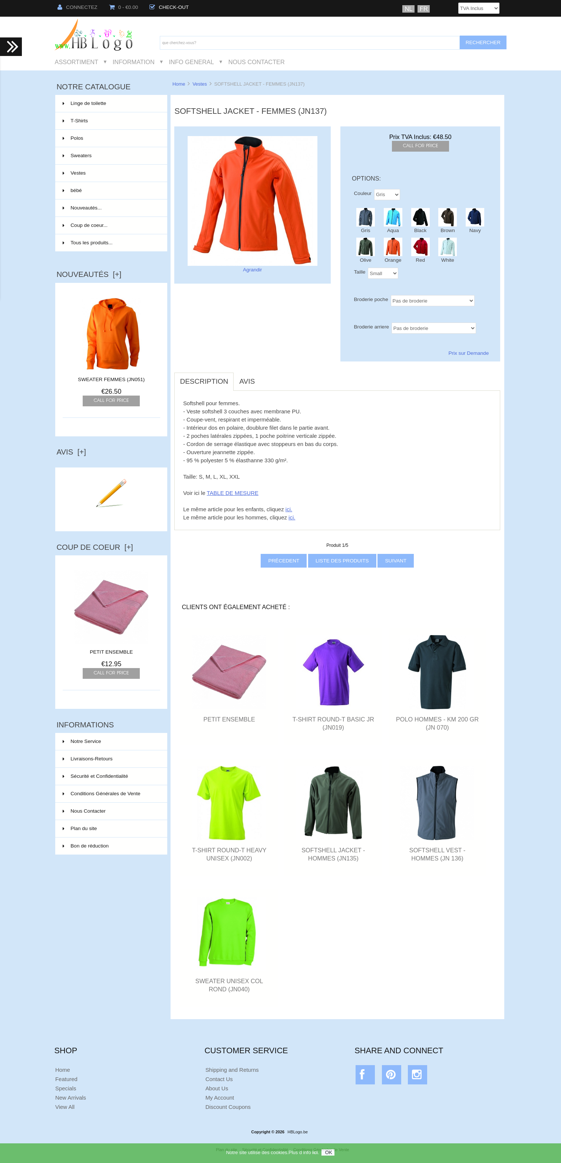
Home (178, 84)
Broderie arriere (371, 327)
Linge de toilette (110, 103)
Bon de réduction (86, 846)
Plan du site (80, 828)
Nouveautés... (82, 208)
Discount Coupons (228, 1107)
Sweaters (110, 156)
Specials (65, 1088)
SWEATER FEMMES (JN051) (111, 379)
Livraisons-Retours (87, 758)
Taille (360, 272)
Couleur (363, 193)
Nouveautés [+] (88, 274)
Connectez (77, 7)
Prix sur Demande (468, 353)
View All (65, 1107)
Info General (191, 62)
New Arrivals (70, 1097)
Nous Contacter (256, 62)
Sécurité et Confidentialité (95, 776)
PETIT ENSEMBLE (111, 649)
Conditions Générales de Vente (101, 793)
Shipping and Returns (232, 1070)
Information (134, 62)
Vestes (199, 84)
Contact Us (219, 1079)
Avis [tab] (247, 381)
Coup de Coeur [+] (94, 547)
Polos (110, 138)
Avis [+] (71, 452)
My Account (219, 1097)
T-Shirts (110, 121)
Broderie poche (371, 299)
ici (314, 1154)
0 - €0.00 (123, 7)
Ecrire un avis (111, 516)
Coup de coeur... (85, 225)
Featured (66, 1079)
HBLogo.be (298, 1132)
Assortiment (77, 62)
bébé (110, 190)
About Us (216, 1088)
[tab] (265, 377)
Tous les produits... (87, 242)
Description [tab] (204, 381)
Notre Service (82, 741)
